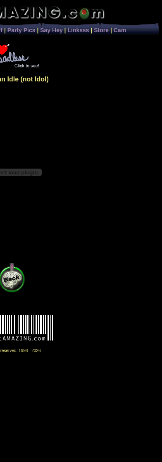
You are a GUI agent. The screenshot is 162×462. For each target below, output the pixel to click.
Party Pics (21, 30)
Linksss (78, 30)
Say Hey (51, 30)
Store (101, 30)
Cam (120, 30)
